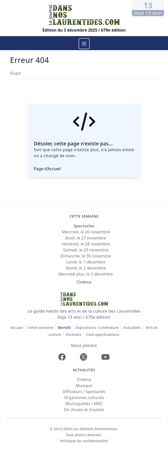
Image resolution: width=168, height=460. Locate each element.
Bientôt (64, 327)
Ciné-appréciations (103, 334)
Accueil (16, 327)
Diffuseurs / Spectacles (84, 391)
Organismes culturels (84, 397)
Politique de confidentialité (84, 440)
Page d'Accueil (47, 168)
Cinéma (84, 282)
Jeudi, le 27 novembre (86, 238)
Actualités (132, 327)
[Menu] (84, 43)
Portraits (73, 334)
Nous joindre (84, 345)
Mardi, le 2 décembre (86, 268)
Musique (84, 385)
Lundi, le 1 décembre (85, 262)
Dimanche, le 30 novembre (86, 256)
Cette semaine (40, 327)
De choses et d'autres (84, 409)
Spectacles (84, 226)
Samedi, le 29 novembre (85, 250)
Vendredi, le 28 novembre (86, 244)
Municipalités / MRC (84, 403)
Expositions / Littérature (97, 327)
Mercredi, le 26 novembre (86, 232)
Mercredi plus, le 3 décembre (86, 274)
